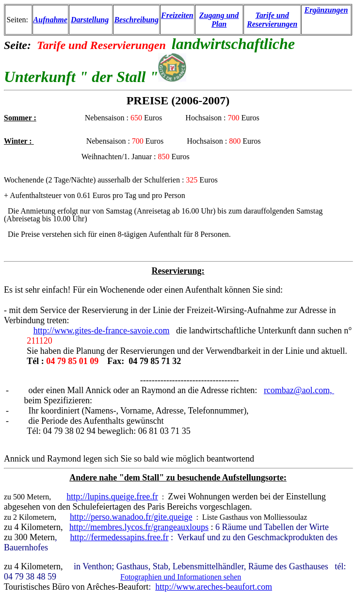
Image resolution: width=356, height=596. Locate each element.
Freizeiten (177, 15)
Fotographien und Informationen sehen (180, 577)
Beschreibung (136, 20)
